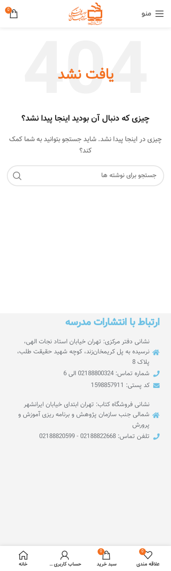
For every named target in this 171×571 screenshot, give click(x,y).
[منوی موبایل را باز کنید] (153, 14)
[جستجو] (85, 175)
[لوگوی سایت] (85, 14)
